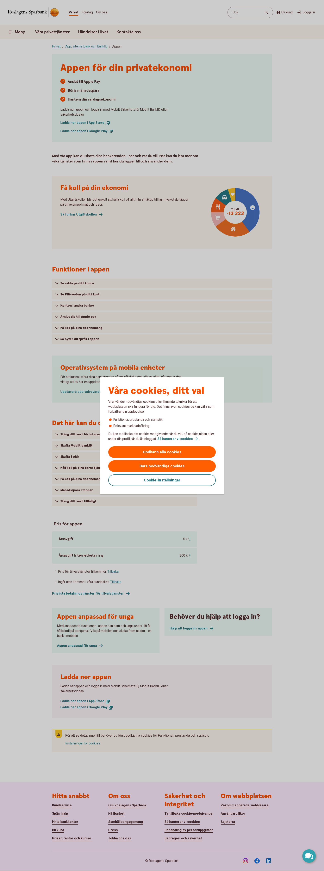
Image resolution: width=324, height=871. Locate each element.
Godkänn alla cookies (162, 452)
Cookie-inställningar (162, 480)
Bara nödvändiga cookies (162, 466)
